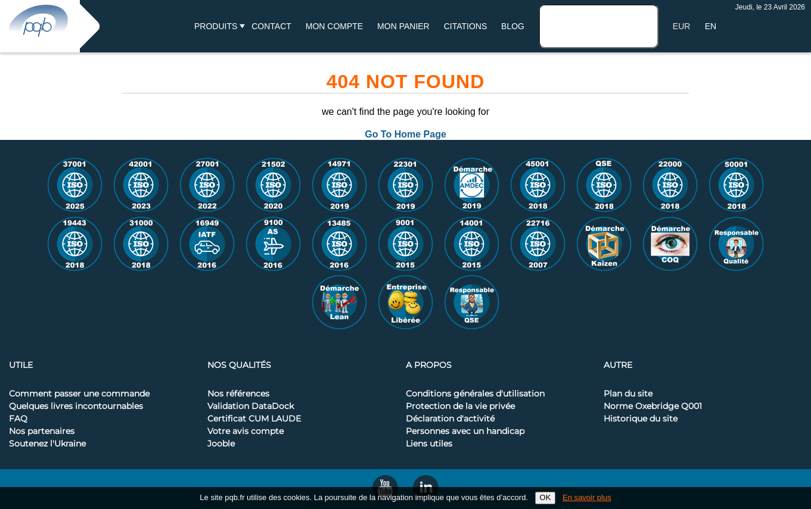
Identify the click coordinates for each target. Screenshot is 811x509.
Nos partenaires (41, 431)
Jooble (221, 444)
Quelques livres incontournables (76, 406)
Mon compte (334, 26)
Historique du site (641, 419)
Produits (215, 26)
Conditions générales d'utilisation (475, 394)
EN (710, 26)
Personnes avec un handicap (465, 431)
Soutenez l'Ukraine (47, 444)
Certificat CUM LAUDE (254, 419)
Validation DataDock (250, 406)
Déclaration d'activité (450, 419)
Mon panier (403, 26)
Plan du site (628, 394)
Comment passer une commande (79, 394)
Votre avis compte (245, 431)
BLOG (512, 26)
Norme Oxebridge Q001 (653, 406)
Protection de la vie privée (460, 406)
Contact (271, 26)
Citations (465, 26)
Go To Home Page (405, 134)
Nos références (238, 394)
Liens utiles (429, 444)
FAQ (18, 419)
